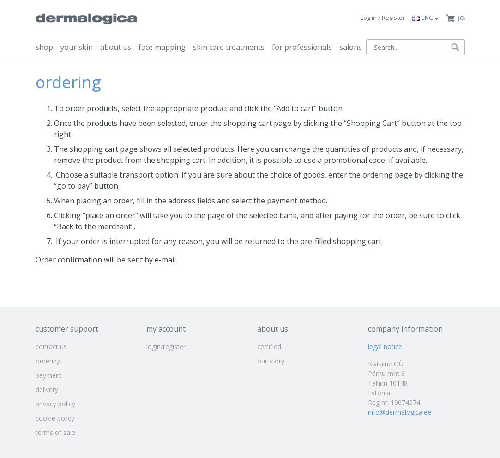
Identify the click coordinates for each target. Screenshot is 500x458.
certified (269, 346)
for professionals (302, 47)
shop (44, 47)
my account (166, 329)
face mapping (162, 47)
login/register (166, 346)
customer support (67, 329)
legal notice (385, 346)
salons (350, 47)
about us (115, 47)
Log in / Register (383, 17)
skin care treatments (229, 47)
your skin (76, 47)
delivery (47, 389)
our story (270, 361)
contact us (51, 346)
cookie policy (55, 418)
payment (49, 375)
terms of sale (55, 432)
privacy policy (55, 403)
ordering (48, 361)
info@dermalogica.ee (399, 412)
